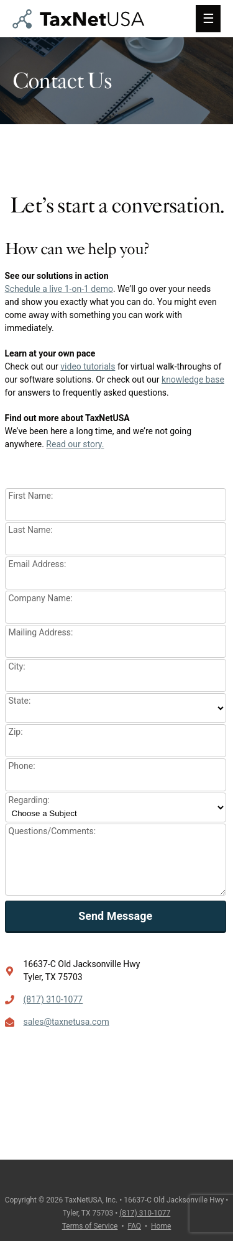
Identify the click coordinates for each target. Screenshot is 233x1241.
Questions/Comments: (52, 831)
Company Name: (41, 598)
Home (161, 1226)
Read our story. (75, 444)
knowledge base (193, 379)
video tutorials (87, 366)
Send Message (115, 915)
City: (17, 666)
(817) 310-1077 (53, 999)
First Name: (31, 496)
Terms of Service (90, 1226)
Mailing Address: (41, 632)
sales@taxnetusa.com (66, 1022)
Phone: (22, 766)
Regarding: (29, 800)
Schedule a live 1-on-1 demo (59, 289)
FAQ (134, 1226)
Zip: (16, 732)
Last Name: (31, 530)
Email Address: (37, 564)
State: (20, 701)
